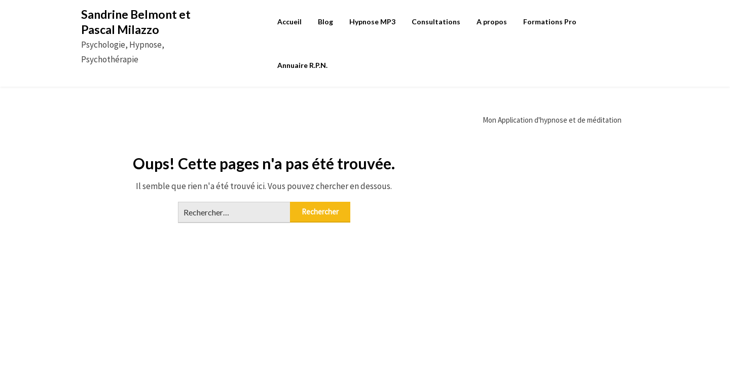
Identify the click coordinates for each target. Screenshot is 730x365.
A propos (492, 21)
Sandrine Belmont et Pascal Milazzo (136, 21)
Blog (325, 21)
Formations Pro (549, 21)
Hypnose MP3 (372, 21)
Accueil (289, 21)
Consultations (436, 21)
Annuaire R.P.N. (302, 65)
